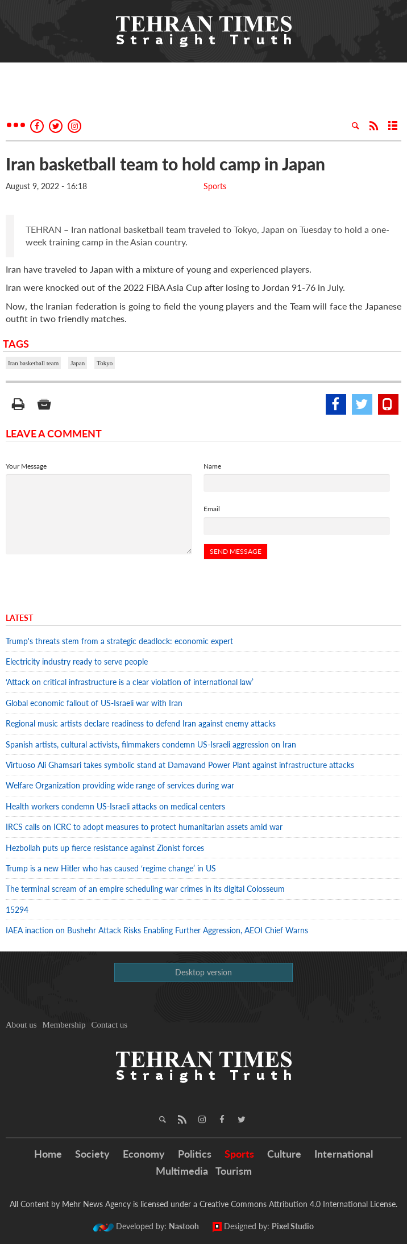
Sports (215, 186)
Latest (19, 618)
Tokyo (105, 363)
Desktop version (203, 972)
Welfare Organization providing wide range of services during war (120, 785)
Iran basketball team (33, 363)
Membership (64, 1024)
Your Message (26, 466)
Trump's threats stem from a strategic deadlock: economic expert (119, 641)
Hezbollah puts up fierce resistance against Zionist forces (107, 848)
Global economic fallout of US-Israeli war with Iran (94, 703)
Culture (284, 1154)
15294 (17, 910)
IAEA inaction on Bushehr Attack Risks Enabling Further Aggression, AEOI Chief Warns (157, 930)
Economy (144, 1154)
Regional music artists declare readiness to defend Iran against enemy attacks (141, 723)
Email (212, 508)
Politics (194, 1154)
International (343, 1154)
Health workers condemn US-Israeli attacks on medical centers (115, 806)
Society (92, 1154)
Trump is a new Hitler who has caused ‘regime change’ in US (111, 868)
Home (48, 1154)
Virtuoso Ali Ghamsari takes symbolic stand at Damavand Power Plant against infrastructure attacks (180, 765)
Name (212, 466)
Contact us (109, 1024)
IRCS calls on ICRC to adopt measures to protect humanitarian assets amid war (144, 827)
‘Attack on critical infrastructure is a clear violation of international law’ (130, 682)
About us (21, 1024)
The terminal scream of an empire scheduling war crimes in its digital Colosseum (145, 889)
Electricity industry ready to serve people (77, 661)
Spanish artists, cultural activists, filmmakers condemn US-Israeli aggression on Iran (151, 744)
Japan (77, 363)
